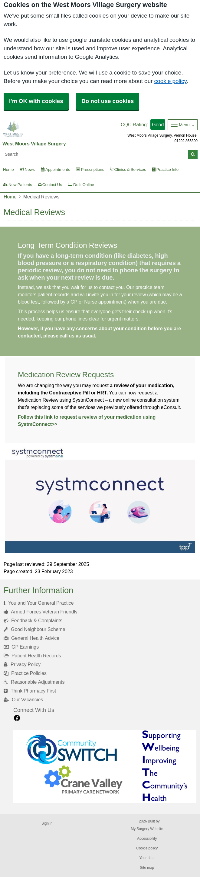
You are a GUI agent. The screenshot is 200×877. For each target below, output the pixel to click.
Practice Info (165, 169)
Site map (147, 867)
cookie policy (170, 81)
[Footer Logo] (104, 766)
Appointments (55, 169)
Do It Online (81, 185)
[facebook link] (17, 718)
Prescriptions (90, 169)
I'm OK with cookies (36, 101)
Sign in (46, 823)
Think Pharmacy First (30, 690)
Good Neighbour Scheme (34, 629)
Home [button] (8, 169)
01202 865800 (186, 141)
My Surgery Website (147, 829)
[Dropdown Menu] (183, 124)
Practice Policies (25, 673)
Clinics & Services (128, 169)
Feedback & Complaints (33, 620)
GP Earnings (21, 646)
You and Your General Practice (39, 602)
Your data (147, 858)
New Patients (17, 185)
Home (10, 196)
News (27, 169)
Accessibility (147, 838)
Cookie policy (147, 848)
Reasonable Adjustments (34, 681)
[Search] (95, 154)
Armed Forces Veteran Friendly (40, 611)
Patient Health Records (32, 655)
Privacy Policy (22, 664)
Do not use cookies (107, 101)
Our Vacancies (23, 699)
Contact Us (50, 185)
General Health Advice (31, 638)
